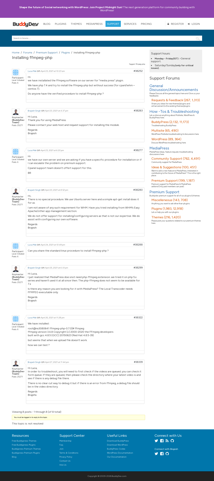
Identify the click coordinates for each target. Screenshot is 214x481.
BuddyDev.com (119, 476)
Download (118, 441)
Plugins (60, 24)
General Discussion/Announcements (174, 87)
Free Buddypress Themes (24, 441)
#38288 (138, 244)
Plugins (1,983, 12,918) (167, 209)
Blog (46, 24)
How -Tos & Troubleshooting (174, 111)
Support (113, 24)
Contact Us (64, 461)
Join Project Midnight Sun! (70, 7)
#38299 (138, 267)
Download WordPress (117, 445)
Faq (61, 445)
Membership (65, 441)
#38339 (138, 362)
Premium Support (164, 192)
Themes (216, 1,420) (166, 217)
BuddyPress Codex (116, 449)
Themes (76, 24)
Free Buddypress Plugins (24, 445)
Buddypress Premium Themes (26, 449)
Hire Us (62, 465)
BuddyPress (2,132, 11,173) (170, 122)
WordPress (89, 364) (166, 139)
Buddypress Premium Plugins (26, 453)
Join (61, 449)
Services (130, 24)
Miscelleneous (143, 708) (169, 200)
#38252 (138, 71)
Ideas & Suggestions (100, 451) (173, 167)
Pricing (146, 24)
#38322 (138, 317)
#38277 (138, 150)
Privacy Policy (65, 457)
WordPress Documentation (120, 453)
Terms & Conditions (68, 453)
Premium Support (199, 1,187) (173, 181)
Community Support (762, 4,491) (175, 159)
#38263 (138, 110)
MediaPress (94, 24)
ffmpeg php (140, 64)
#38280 (138, 189)
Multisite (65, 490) (164, 131)
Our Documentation (116, 457)
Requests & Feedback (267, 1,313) (175, 100)
